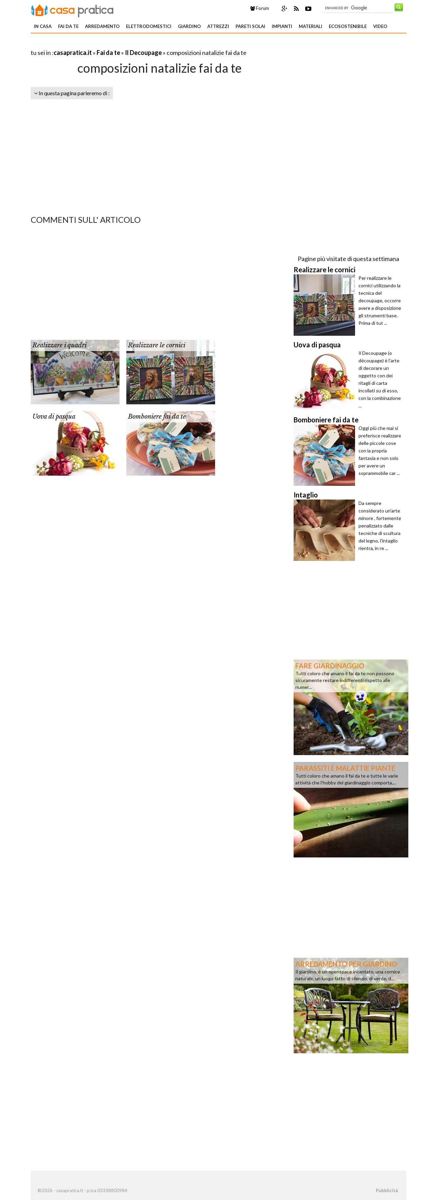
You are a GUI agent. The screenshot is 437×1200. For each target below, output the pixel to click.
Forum (259, 8)
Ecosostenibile (348, 26)
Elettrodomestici (148, 26)
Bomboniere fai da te (157, 416)
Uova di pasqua (53, 416)
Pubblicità (387, 1190)
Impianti (282, 26)
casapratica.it (73, 52)
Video (380, 26)
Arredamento (102, 26)
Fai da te (68, 26)
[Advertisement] (111, 44)
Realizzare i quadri (59, 345)
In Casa (43, 26)
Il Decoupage (143, 52)
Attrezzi (218, 26)
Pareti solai (250, 26)
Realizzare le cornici (156, 345)
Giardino (189, 26)
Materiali (310, 26)
